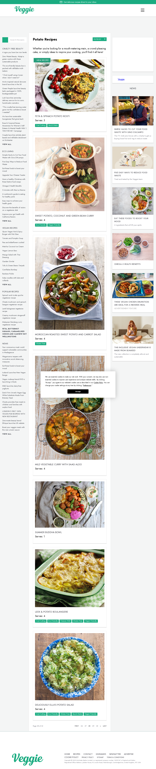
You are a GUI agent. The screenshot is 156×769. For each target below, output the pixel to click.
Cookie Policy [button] (98, 382)
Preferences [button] (87, 385)
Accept (78, 391)
